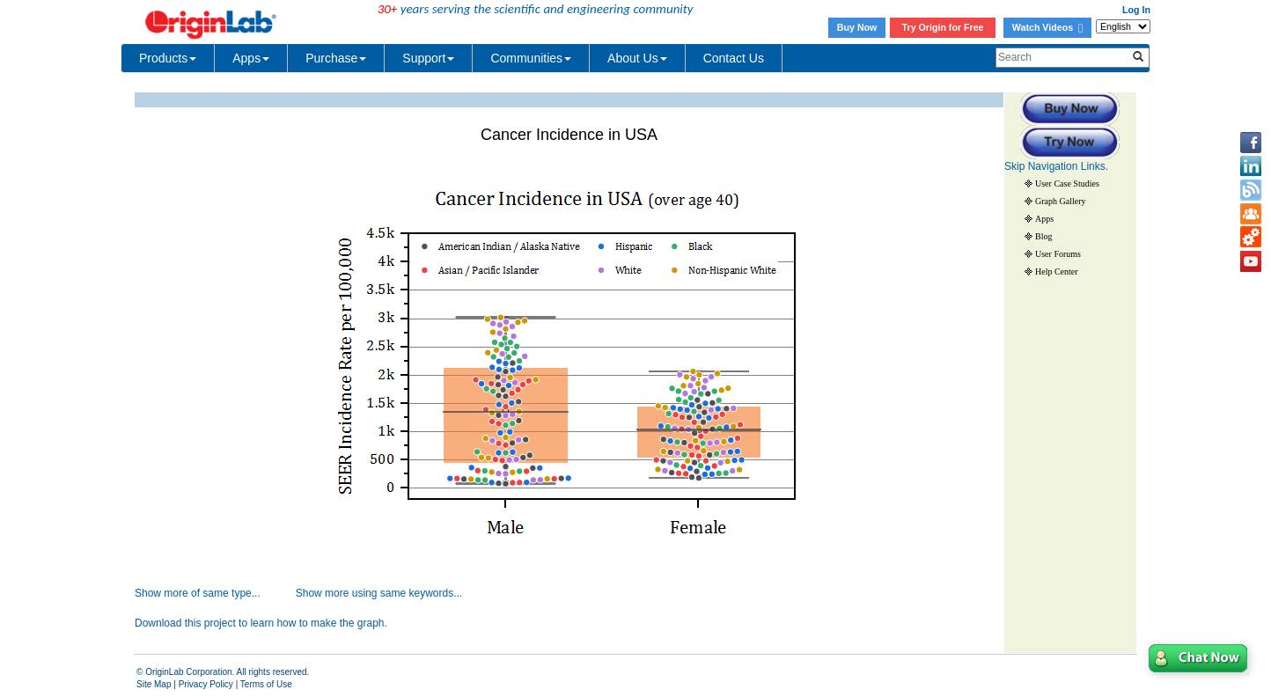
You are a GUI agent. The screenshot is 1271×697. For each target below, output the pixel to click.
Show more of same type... (198, 593)
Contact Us (733, 58)
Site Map (153, 684)
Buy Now (857, 27)
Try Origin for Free (943, 27)
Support (428, 58)
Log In (1136, 9)
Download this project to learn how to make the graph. (261, 623)
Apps (250, 58)
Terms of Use (266, 684)
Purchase (335, 58)
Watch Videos (1047, 27)
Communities (530, 58)
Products (167, 58)
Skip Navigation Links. (1056, 166)
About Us (637, 58)
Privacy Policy (206, 684)
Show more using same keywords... (379, 593)
